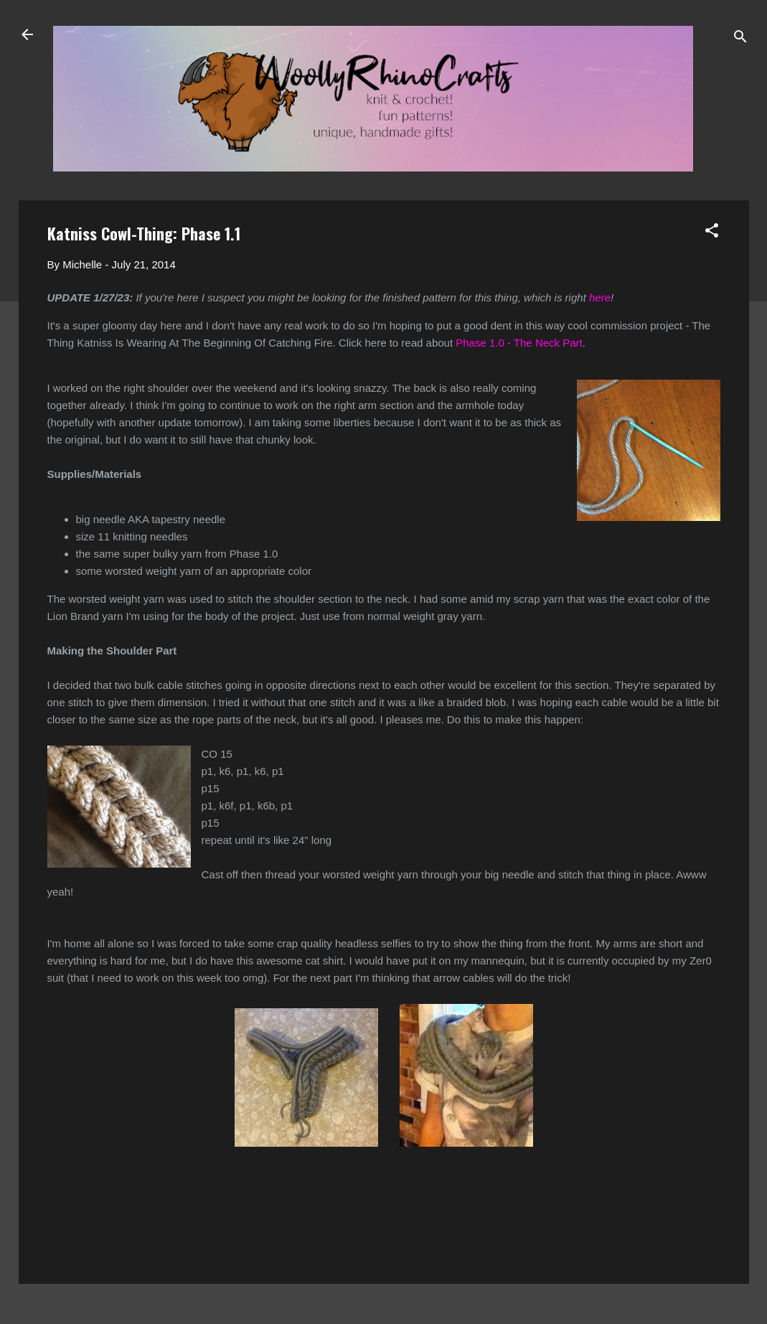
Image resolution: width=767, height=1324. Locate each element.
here (600, 297)
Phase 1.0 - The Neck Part (519, 343)
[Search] (740, 39)
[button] (711, 233)
